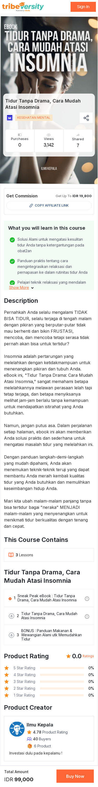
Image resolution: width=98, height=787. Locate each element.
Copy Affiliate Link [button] (49, 205)
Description (21, 300)
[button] (21, 287)
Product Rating (26, 656)
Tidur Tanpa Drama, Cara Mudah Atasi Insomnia (42, 576)
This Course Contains (36, 539)
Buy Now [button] (75, 776)
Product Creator (28, 707)
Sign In (83, 7)
